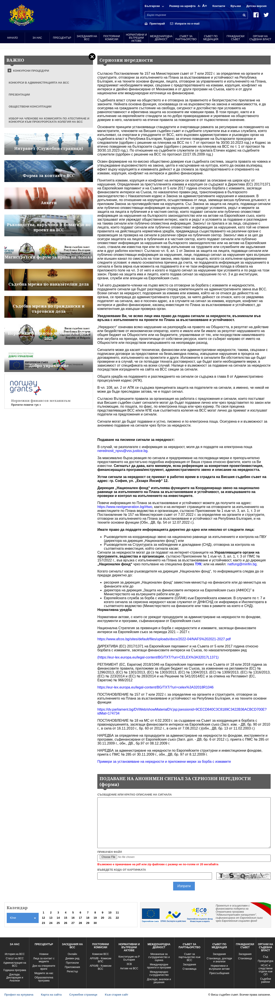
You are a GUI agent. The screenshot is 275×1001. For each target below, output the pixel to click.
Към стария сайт (116, 994)
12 (43, 917)
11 (117, 912)
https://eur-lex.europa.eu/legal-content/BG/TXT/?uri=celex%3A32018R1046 (155, 687)
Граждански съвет (235, 38)
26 (65, 923)
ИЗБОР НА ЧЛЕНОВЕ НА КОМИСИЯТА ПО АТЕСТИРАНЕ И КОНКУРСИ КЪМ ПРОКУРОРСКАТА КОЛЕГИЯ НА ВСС (49, 120)
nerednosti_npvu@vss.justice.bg (122, 451)
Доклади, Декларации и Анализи (14, 977)
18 (87, 917)
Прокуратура (265, 961)
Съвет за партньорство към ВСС (189, 957)
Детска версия (256, 6)
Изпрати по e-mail (187, 23)
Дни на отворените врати (43, 967)
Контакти (218, 6)
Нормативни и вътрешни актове (136, 37)
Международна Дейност (161, 38)
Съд (265, 956)
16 (73, 917)
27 (73, 923)
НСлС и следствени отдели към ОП (265, 970)
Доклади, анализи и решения (159, 981)
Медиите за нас (43, 973)
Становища (189, 968)
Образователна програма (44, 979)
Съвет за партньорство (185, 38)
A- (199, 6)
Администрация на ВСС (14, 964)
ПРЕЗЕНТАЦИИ (19, 94)
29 (87, 923)
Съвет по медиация (210, 38)
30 (95, 923)
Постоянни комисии (111, 38)
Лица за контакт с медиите (44, 960)
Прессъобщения (219, 973)
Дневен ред (72, 958)
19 (95, 917)
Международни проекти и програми (159, 966)
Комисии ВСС (100, 954)
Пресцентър (62, 37)
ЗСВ (129, 964)
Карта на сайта (51, 994)
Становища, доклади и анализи (219, 960)
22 (117, 917)
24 (50, 923)
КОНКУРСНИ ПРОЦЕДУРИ (31, 70)
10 (109, 912)
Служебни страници (83, 994)
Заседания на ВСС (87, 38)
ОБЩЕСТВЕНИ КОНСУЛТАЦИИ (30, 106)
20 (102, 917)
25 (58, 923)
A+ (204, 6)
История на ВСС (15, 954)
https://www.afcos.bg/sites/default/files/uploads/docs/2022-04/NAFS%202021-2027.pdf (164, 639)
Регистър (72, 971)
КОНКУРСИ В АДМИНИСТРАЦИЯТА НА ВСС (39, 82)
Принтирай (157, 23)
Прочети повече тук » (26, 404)
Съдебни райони (265, 980)
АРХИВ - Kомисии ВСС (100, 967)
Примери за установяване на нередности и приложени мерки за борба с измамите (164, 761)
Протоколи (72, 962)
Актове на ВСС (129, 968)
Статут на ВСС (14, 958)
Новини (43, 954)
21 (109, 917)
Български (152, 6)
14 (58, 917)
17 (80, 917)
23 (43, 923)
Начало (12, 37)
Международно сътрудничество (159, 973)
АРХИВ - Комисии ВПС (100, 960)
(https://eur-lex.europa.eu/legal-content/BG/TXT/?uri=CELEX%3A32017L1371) (158, 657)
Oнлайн (72, 954)
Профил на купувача (18, 994)
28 (80, 923)
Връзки (235, 6)
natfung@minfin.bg (242, 564)
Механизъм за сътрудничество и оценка (159, 957)
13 (50, 917)
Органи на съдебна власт (260, 38)
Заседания (189, 964)
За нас (37, 37)
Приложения (72, 967)
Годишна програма (14, 970)
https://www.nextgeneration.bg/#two (124, 507)
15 (65, 917)
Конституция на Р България (129, 958)
